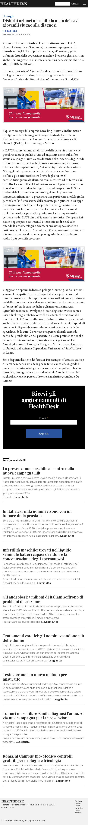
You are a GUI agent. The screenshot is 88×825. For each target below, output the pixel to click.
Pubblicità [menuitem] (78, 813)
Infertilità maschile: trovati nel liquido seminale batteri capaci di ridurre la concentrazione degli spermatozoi (37, 554)
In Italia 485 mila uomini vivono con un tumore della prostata (37, 513)
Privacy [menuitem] (77, 810)
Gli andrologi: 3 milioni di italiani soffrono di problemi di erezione (43, 599)
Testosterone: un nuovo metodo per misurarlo (35, 677)
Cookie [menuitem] (77, 806)
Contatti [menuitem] (78, 803)
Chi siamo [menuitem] (78, 801)
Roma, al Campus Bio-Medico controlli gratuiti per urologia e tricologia (38, 758)
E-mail (42, 418)
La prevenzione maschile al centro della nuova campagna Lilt (38, 471)
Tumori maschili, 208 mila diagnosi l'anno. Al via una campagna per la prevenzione (43, 715)
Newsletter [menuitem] (79, 808)
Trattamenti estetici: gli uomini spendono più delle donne (43, 638)
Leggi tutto (21, 497)
